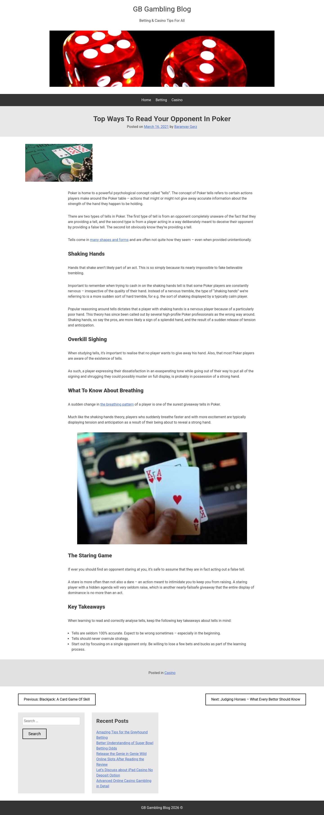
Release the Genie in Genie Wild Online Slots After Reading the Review (121, 759)
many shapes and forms (109, 240)
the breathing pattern (117, 404)
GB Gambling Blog (162, 9)
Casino (176, 100)
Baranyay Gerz (185, 127)
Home (146, 100)
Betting (161, 100)
